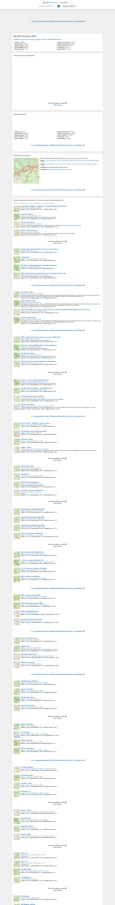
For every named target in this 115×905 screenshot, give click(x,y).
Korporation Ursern (31, 224)
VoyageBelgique (26, 877)
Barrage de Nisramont (28, 353)
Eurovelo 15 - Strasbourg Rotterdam (32, 490)
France (22, 311)
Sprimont (35, 293)
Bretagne (27, 734)
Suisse (22, 224)
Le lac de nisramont (27, 214)
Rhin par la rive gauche (28, 222)
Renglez (45, 389)
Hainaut (27, 363)
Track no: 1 (24, 853)
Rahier (35, 553)
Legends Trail (25, 646)
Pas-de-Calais (37, 311)
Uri (25, 224)
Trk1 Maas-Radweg (27, 767)
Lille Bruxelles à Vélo (27, 466)
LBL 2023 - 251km (26, 783)
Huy (30, 725)
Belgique (23, 207)
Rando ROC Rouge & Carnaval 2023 (32, 603)
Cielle (45, 570)
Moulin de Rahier (42, 553)
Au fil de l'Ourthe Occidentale (30, 482)
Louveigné (40, 293)
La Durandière (51, 811)
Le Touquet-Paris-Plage (47, 656)
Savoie (38, 811)
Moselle (32, 828)
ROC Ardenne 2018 (27, 775)
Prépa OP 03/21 (26, 818)
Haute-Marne (34, 768)
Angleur (38, 232)
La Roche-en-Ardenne (49, 562)
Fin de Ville (46, 605)
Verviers (31, 553)
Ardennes (33, 897)
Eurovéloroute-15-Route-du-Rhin (31, 619)
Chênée (38, 854)
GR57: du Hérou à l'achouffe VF (30, 576)
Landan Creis (45, 734)
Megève (47, 449)
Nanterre (36, 613)
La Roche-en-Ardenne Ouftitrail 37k (32, 560)
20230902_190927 (27, 826)
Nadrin (39, 215)
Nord (35, 467)
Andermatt (39, 224)
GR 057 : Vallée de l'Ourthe (29, 230)
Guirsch (41, 535)
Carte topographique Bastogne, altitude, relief (60, 169)
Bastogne (35, 215)
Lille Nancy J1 (25, 474)
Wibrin (39, 648)
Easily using (58, 21)
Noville (45, 424)
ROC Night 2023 (26, 869)
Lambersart (40, 476)
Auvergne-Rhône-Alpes (30, 449)
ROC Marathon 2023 (27, 748)
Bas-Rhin (33, 492)
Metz (36, 828)
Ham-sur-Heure (38, 363)
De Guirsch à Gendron (28, 705)
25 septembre (25, 896)
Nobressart (38, 432)
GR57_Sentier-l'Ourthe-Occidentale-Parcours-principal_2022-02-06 (43, 273)
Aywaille (35, 250)
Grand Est (27, 492)
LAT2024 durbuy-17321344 (29, 681)
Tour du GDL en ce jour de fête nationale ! (34, 431)
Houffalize (40, 484)
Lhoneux (43, 854)
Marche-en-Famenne (38, 275)
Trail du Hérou (25, 257)
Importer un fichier (69, 6)
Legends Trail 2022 (27, 724)
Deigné (39, 519)
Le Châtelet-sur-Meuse (43, 768)
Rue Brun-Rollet (26, 834)
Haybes (38, 897)
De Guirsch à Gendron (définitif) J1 (32, 533)
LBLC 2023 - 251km (27, 439)
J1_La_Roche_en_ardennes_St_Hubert (34, 568)
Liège (27, 207)
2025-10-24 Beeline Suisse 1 (30, 611)
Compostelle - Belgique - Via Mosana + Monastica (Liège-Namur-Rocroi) (43, 206)
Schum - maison (26, 810)
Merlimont (44, 311)
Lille (38, 467)
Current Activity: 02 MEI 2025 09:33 (32, 552)
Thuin (31, 363)
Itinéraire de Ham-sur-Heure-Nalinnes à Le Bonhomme (38, 361)
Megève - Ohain (26, 447)
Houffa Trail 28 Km (26, 740)
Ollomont (44, 258)
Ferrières (34, 725)
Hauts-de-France (29, 311)
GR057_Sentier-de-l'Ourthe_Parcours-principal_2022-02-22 (41, 337)
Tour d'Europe (25, 732)
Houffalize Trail (25, 791)
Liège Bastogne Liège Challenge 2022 (32, 509)
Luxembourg (29, 215)
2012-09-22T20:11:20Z (28, 301)
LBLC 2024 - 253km (27, 292)
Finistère (32, 734)
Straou (43, 519)
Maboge (46, 820)
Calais (43, 398)
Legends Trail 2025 (27, 689)
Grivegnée (38, 207)
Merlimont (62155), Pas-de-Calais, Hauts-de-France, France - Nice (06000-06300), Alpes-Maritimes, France (55, 309)
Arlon (34, 432)
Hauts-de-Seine (29, 613)
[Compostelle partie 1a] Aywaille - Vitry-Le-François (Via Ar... (40, 249)
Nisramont (46, 275)
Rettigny (40, 389)
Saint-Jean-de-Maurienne (47, 836)
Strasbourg (38, 492)
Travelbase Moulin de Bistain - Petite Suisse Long (36, 388)
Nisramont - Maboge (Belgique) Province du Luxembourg (39, 265)
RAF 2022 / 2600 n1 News (29, 654)
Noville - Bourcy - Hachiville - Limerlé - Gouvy (35, 423)
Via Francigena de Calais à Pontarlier (32, 396)
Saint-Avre (44, 811)
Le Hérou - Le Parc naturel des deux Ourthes (35, 380)
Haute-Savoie (40, 449)
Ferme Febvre (53, 768)
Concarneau (38, 734)
